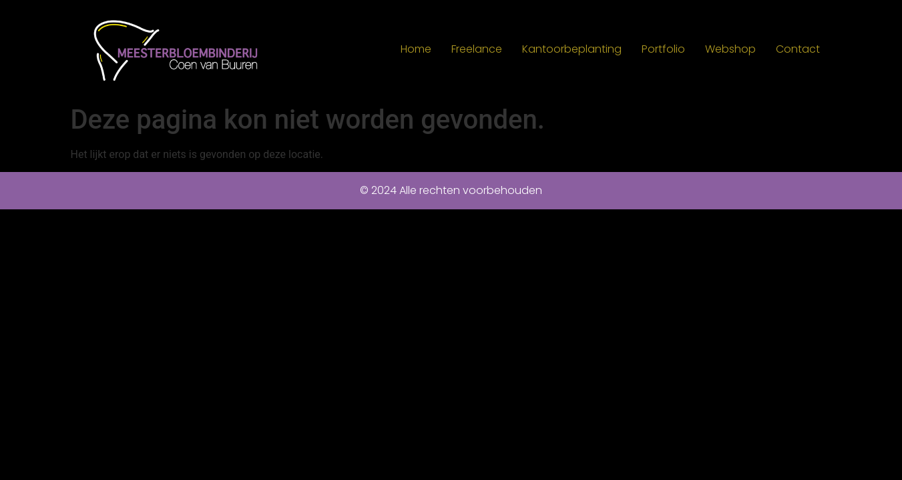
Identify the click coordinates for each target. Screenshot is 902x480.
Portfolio (663, 49)
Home (416, 49)
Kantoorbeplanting (572, 49)
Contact (798, 49)
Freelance (476, 49)
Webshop (730, 49)
